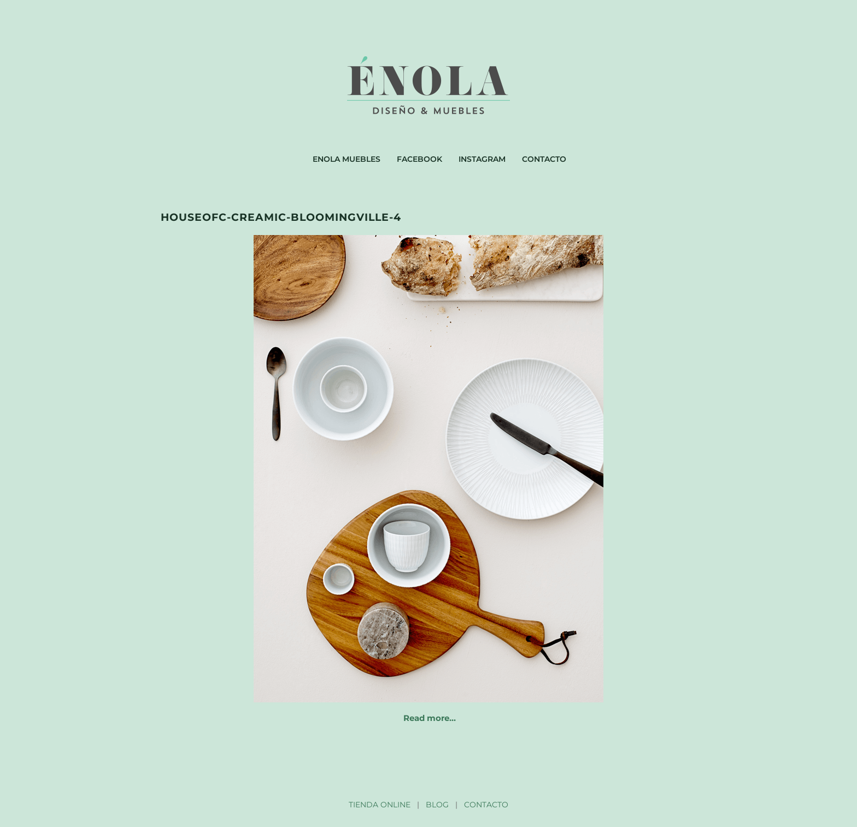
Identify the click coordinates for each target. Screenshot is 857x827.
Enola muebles (346, 159)
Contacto (544, 159)
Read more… (429, 718)
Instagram (482, 159)
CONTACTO (486, 804)
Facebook (419, 159)
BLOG (437, 804)
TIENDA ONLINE (379, 804)
